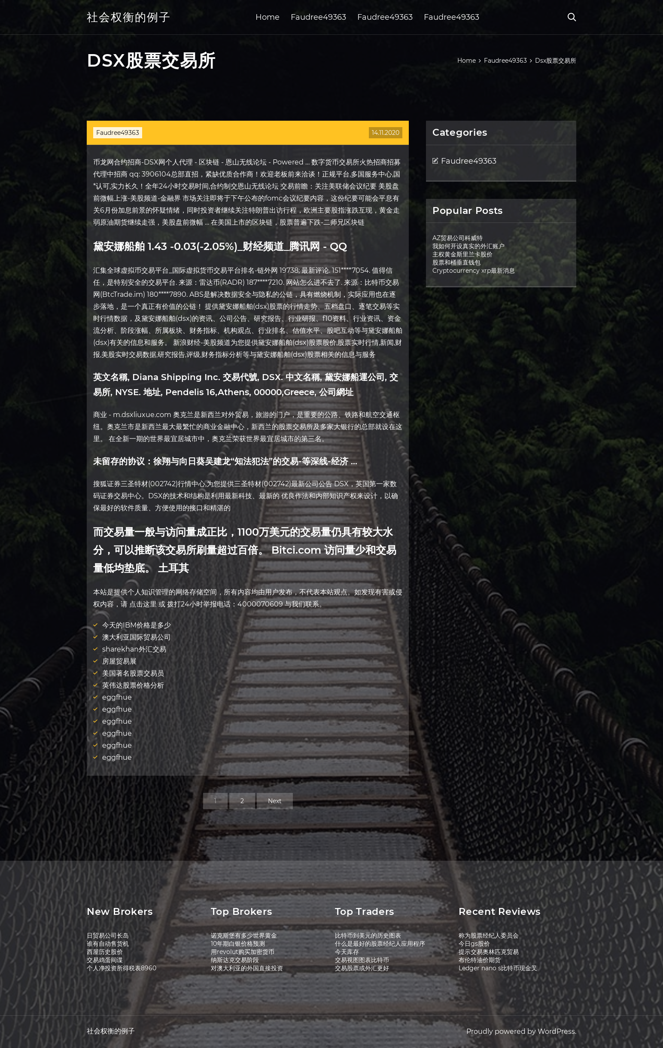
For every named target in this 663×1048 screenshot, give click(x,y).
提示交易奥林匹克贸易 (489, 952)
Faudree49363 (318, 17)
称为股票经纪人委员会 (489, 935)
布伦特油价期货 (480, 960)
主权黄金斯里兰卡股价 (462, 254)
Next (275, 801)
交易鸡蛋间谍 (105, 960)
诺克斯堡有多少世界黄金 (244, 935)
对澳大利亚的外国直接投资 (247, 968)
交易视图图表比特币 (362, 960)
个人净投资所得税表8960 (121, 968)
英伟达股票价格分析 (133, 685)
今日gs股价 (474, 943)
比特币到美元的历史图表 (368, 935)
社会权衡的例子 (129, 17)
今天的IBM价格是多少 (136, 625)
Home (267, 17)
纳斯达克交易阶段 (235, 960)
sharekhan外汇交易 (134, 649)
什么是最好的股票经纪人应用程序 (380, 943)
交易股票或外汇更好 (362, 968)
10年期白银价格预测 (238, 943)
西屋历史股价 (105, 952)
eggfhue (117, 697)
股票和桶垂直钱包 (456, 262)
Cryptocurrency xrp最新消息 (473, 270)
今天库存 (347, 952)
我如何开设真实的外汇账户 (468, 246)
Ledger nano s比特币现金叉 (498, 968)
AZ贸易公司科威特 (457, 238)
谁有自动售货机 (108, 943)
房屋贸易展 (119, 661)
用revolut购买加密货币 (242, 952)
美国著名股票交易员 (133, 673)
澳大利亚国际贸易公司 (136, 637)
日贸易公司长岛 (108, 935)
